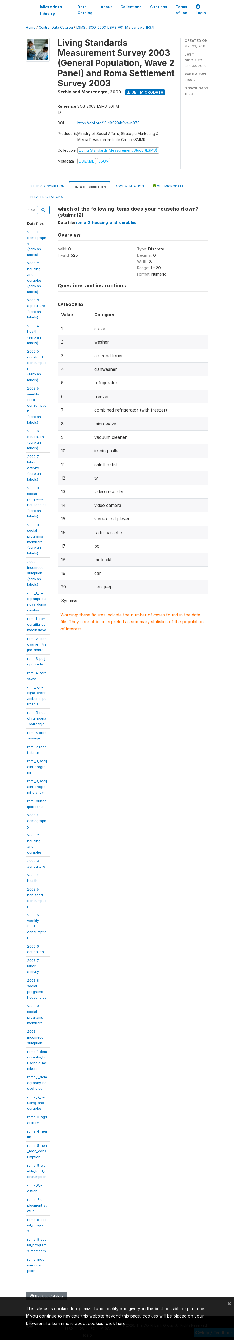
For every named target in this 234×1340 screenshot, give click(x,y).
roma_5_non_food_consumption (37, 1151)
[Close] (229, 1303)
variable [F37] (143, 27)
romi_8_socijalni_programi (37, 766)
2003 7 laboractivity (33, 966)
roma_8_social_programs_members (37, 1245)
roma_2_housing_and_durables (36, 1103)
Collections (131, 7)
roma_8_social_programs (37, 1225)
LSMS (80, 27)
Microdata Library (51, 10)
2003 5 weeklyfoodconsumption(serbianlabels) (36, 405)
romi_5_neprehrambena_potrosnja (37, 718)
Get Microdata (145, 92)
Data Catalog (85, 10)
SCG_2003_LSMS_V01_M (108, 27)
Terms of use (181, 10)
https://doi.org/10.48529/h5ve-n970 (108, 123)
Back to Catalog (46, 1296)
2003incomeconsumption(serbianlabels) (36, 573)
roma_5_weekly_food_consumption (36, 1171)
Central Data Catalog (56, 27)
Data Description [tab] (89, 187)
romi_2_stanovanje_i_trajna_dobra (37, 644)
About (106, 7)
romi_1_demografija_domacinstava (36, 624)
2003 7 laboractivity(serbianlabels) (34, 467)
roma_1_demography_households (37, 1082)
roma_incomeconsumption (36, 1265)
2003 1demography (36, 821)
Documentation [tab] (129, 186)
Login (201, 10)
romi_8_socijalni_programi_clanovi (37, 787)
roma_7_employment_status (37, 1205)
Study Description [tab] (47, 186)
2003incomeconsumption (36, 1037)
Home (30, 27)
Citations (158, 7)
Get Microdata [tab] (168, 186)
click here (115, 1323)
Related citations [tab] (46, 197)
